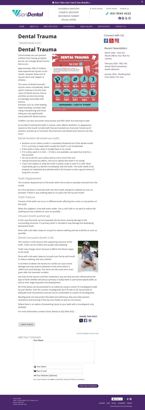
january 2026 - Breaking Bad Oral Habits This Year (117, 75)
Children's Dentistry (68, 8)
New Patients (104, 26)
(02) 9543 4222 (120, 13)
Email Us (124, 9)
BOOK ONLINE (96, 9)
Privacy (114, 403)
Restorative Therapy (68, 16)
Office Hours (111, 9)
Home (21, 26)
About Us (34, 26)
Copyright (102, 403)
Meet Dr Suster (51, 26)
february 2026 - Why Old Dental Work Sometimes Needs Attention (116, 66)
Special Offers (68, 19)
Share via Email (90, 320)
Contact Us (120, 26)
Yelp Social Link (111, 41)
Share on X (81, 320)
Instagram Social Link (117, 41)
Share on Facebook (86, 320)
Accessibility (121, 403)
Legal (108, 403)
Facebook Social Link (106, 41)
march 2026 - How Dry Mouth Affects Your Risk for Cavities (117, 55)
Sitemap (129, 403)
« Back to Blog (26, 324)
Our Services (69, 26)
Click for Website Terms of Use (87, 333)
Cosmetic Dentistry (69, 12)
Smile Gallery (86, 26)
